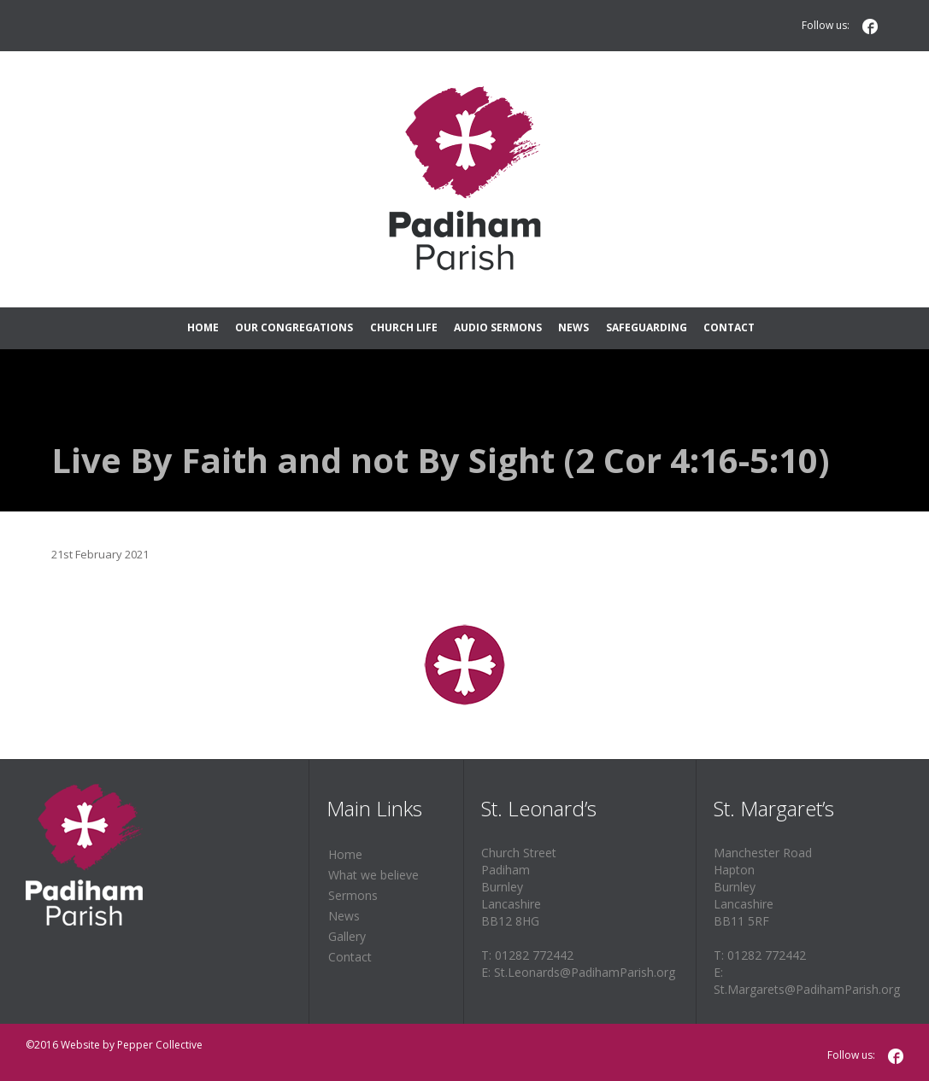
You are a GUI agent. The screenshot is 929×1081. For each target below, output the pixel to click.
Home (345, 854)
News (344, 916)
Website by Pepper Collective (132, 1044)
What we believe (373, 875)
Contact (350, 957)
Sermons (353, 895)
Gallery (347, 936)
